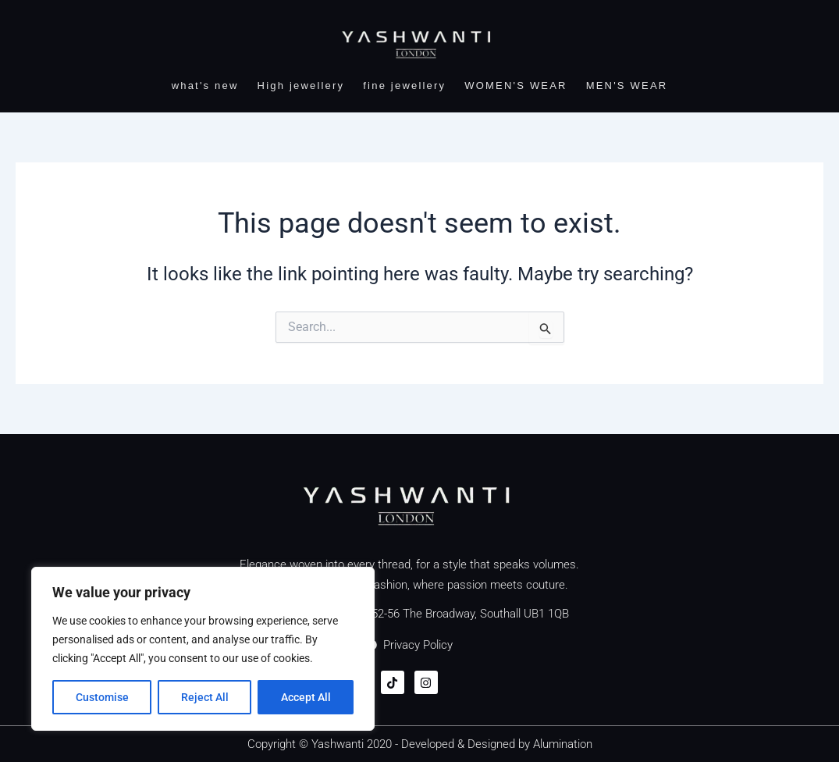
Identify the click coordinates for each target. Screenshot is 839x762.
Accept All (306, 697)
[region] (203, 649)
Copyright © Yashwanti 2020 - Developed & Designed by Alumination (419, 744)
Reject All (205, 697)
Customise (102, 697)
